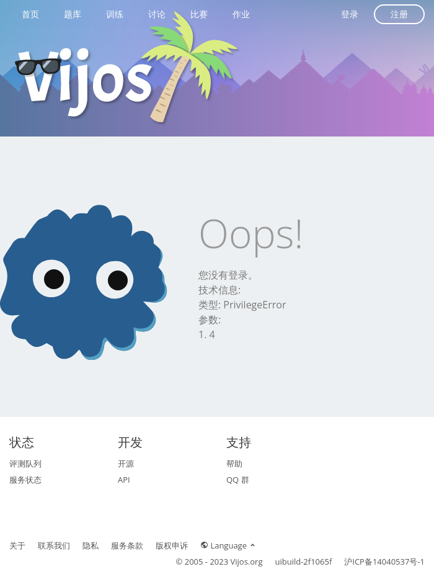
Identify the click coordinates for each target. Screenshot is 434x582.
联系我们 (54, 545)
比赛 (199, 14)
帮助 (234, 463)
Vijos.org (247, 561)
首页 (30, 14)
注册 (399, 14)
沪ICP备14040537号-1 (384, 561)
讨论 (157, 14)
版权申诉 (172, 545)
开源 (126, 463)
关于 (17, 545)
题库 (72, 14)
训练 (114, 14)
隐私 (90, 545)
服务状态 (25, 479)
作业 (241, 14)
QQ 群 (237, 479)
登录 (349, 14)
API (124, 479)
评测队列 (25, 463)
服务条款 (127, 545)
